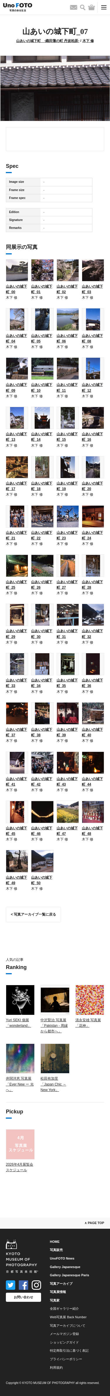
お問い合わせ (23, 1297)
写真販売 (56, 1250)
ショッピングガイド (64, 1342)
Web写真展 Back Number (68, 1317)
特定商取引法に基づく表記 (69, 1350)
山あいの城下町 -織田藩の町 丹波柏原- (47, 41)
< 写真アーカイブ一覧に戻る (33, 914)
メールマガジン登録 (64, 1334)
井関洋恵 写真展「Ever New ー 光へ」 (20, 1084)
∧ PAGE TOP (94, 1223)
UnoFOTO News (62, 1258)
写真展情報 (58, 1292)
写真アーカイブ (61, 1283)
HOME (55, 1241)
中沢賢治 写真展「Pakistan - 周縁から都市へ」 (54, 1025)
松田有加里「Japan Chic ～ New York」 (53, 1084)
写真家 (55, 1300)
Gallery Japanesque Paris (69, 1275)
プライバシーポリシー (66, 1359)
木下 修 (88, 41)
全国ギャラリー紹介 (64, 1308)
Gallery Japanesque (65, 1267)
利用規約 (56, 1367)
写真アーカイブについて (67, 1325)
